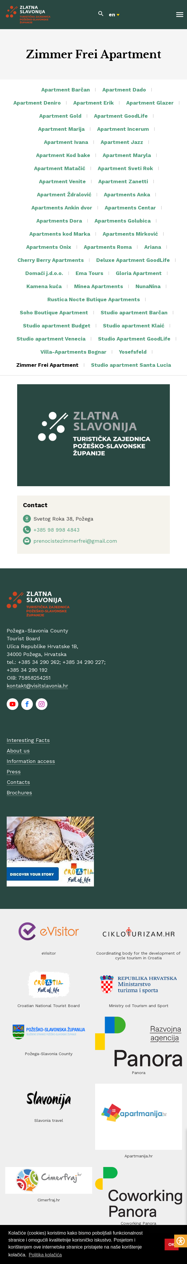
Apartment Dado (124, 90)
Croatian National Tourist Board (48, 1005)
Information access (31, 761)
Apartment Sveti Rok (125, 168)
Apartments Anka (127, 194)
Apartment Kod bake (63, 155)
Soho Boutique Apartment (54, 312)
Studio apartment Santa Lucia (131, 365)
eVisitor (49, 953)
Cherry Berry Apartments (50, 260)
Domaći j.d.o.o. (44, 273)
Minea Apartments (98, 286)
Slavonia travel (48, 1120)
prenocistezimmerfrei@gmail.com (75, 541)
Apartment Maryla (127, 155)
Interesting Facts (28, 740)
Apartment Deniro (37, 103)
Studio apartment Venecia (51, 339)
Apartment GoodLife (121, 116)
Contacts (18, 782)
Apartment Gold (60, 116)
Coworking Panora (138, 1223)
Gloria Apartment (139, 273)
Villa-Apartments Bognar (73, 352)
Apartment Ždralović (64, 194)
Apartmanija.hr (138, 1156)
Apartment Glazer (150, 103)
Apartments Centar (130, 208)
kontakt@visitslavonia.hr (37, 686)
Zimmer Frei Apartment (47, 365)
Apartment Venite (62, 181)
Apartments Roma (108, 247)
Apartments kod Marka (59, 234)
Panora (138, 1072)
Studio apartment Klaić (133, 325)
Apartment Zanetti (123, 181)
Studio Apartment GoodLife (134, 339)
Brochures (19, 792)
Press (14, 771)
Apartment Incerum (123, 129)
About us (18, 751)
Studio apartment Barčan (134, 312)
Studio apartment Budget (56, 325)
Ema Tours (89, 273)
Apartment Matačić (59, 168)
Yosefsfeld (133, 352)
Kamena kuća (44, 286)
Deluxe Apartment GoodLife (133, 260)
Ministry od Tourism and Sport (138, 1005)
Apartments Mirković (130, 234)
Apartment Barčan (65, 90)
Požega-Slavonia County (48, 1053)
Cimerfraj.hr (49, 1200)
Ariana (152, 247)
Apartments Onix (48, 247)
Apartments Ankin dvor (61, 208)
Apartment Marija (61, 129)
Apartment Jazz (122, 142)
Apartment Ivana (66, 142)
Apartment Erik (93, 103)
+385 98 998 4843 (56, 530)
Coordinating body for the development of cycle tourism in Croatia (138, 955)
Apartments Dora (59, 221)
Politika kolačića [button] (45, 1254)
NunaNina (148, 286)
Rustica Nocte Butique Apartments (93, 299)
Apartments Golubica (123, 221)
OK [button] (171, 1244)
